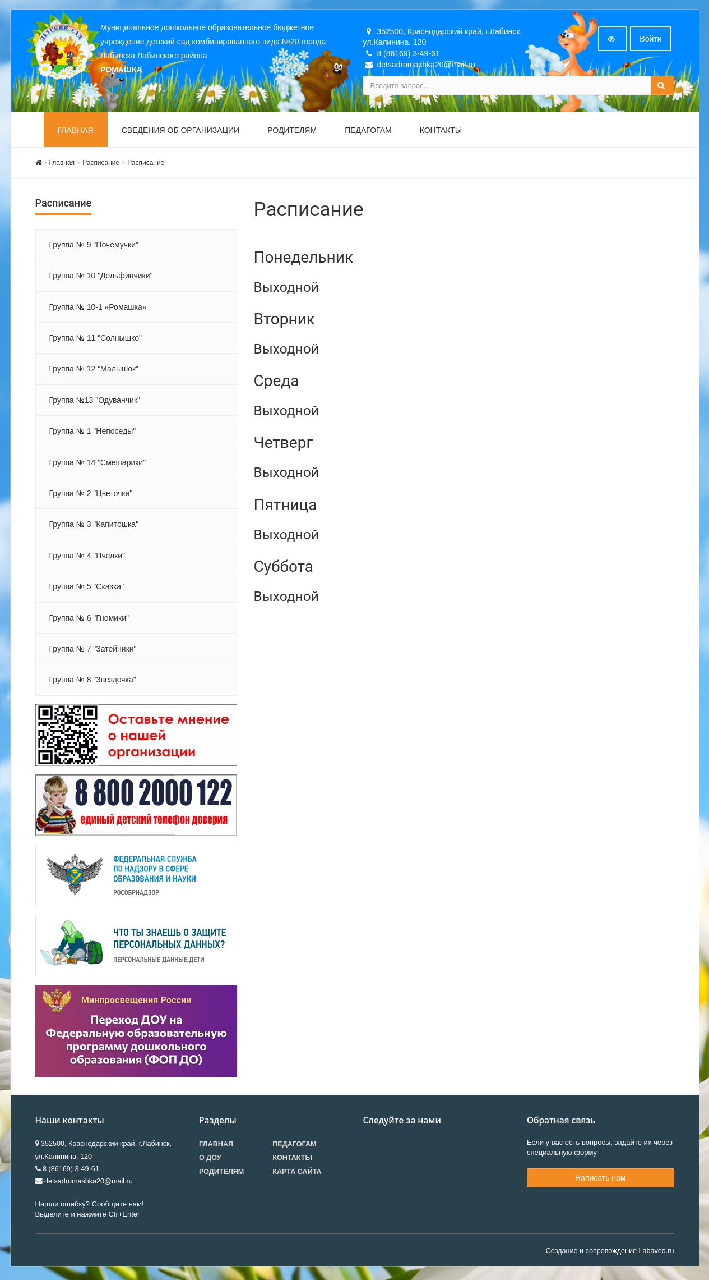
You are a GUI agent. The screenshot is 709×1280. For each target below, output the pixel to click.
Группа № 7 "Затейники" (93, 650)
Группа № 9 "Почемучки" (93, 246)
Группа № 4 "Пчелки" (87, 557)
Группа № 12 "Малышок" (94, 371)
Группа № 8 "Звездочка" (92, 682)
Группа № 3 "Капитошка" (94, 526)
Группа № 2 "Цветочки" (91, 495)
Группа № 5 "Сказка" (86, 588)
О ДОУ (210, 1160)
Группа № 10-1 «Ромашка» (98, 309)
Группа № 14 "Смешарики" (97, 464)
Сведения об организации (180, 132)
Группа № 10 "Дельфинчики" (101, 277)
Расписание (100, 165)
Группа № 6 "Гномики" (89, 620)
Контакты (441, 132)
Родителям (292, 132)
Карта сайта (296, 1174)
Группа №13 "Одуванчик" (94, 402)
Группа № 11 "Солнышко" (95, 340)
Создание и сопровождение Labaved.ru (610, 1253)
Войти (650, 40)
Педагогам (368, 132)
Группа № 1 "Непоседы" (92, 433)
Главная (76, 132)
